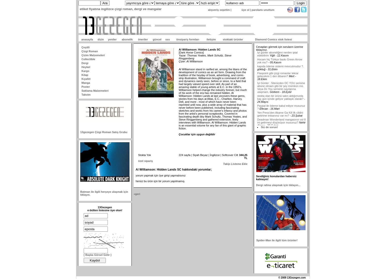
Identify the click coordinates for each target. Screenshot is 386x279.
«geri (137, 193)
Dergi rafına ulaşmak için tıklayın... (278, 185)
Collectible (88, 59)
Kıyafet (86, 78)
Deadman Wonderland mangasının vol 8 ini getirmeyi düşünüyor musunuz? (281, 122)
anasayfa (87, 39)
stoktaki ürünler (233, 39)
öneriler (143, 39)
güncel (157, 39)
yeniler (112, 39)
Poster (85, 86)
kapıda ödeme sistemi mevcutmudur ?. (280, 67)
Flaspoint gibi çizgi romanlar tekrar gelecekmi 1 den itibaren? (278, 76)
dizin (101, 39)
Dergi (84, 63)
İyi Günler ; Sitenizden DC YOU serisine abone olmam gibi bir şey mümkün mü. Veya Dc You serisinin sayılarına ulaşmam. (281, 89)
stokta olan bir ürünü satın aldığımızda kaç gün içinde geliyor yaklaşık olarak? (280, 99)
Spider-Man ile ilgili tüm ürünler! (277, 240)
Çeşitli (85, 47)
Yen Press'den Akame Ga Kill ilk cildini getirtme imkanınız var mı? (280, 115)
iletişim (211, 39)
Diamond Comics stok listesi (273, 39)
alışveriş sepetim (219, 9)
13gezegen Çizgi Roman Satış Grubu (103, 132)
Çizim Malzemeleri (93, 55)
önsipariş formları (187, 39)
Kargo (85, 71)
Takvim (86, 94)
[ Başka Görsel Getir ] (98, 254)
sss (167, 39)
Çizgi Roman (89, 51)
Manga (85, 82)
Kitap (84, 74)
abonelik (127, 39)
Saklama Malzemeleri (95, 90)
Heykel (85, 67)
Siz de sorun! (269, 127)
